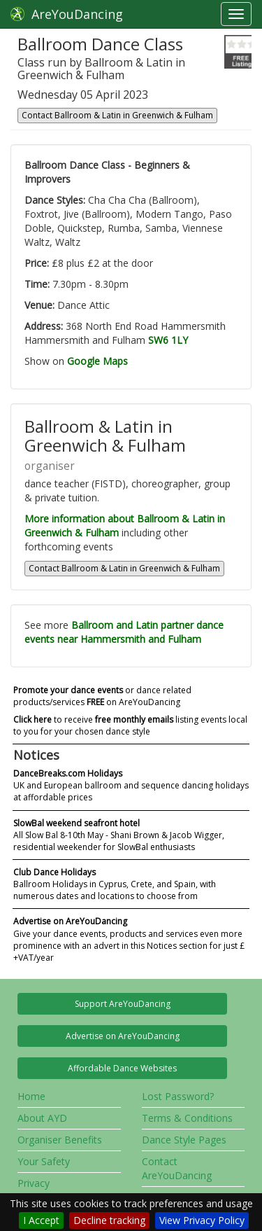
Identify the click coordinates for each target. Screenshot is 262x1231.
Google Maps (97, 361)
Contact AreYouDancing (177, 1168)
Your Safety (43, 1161)
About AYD (42, 1118)
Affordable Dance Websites (122, 1068)
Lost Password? (178, 1096)
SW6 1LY (168, 340)
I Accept (41, 1220)
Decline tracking (109, 1220)
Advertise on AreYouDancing (123, 1036)
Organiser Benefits (59, 1139)
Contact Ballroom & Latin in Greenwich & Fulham (117, 115)
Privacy (33, 1183)
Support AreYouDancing (122, 1004)
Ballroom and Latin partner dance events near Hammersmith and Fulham (124, 632)
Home (31, 1096)
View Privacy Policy (202, 1220)
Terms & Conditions (187, 1118)
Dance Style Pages (184, 1139)
